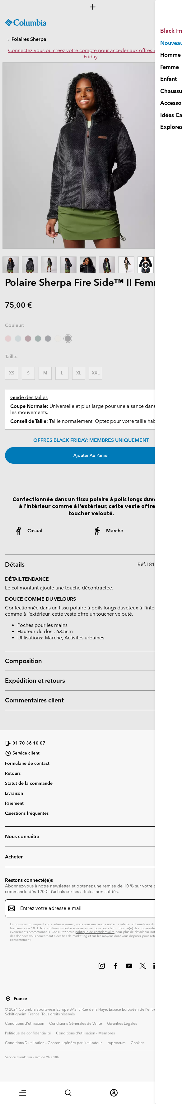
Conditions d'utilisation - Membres (85, 1032)
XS (11, 373)
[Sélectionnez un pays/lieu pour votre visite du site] (8, 999)
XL (78, 373)
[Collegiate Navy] (48, 338)
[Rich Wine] (28, 338)
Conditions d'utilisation (24, 1023)
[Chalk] (58, 338)
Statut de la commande (29, 783)
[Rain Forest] (38, 338)
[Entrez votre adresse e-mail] (87, 908)
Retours (13, 773)
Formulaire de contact (27, 763)
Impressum (116, 1042)
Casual (34, 531)
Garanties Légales (122, 1023)
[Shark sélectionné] (67, 338)
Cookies (137, 1042)
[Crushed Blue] (18, 338)
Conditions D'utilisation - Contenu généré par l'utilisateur (53, 1042)
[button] (23, 1093)
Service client (22, 753)
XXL (96, 373)
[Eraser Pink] (8, 338)
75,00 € (18, 305)
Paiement (14, 803)
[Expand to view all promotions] (91, 7)
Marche (114, 531)
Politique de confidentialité (28, 1032)
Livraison (14, 793)
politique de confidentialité (94, 932)
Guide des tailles (29, 397)
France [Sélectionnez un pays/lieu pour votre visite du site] (20, 998)
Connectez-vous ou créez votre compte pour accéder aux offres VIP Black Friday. (91, 53)
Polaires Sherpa (29, 39)
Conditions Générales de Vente (75, 1023)
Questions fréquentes (27, 813)
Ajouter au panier (91, 455)
